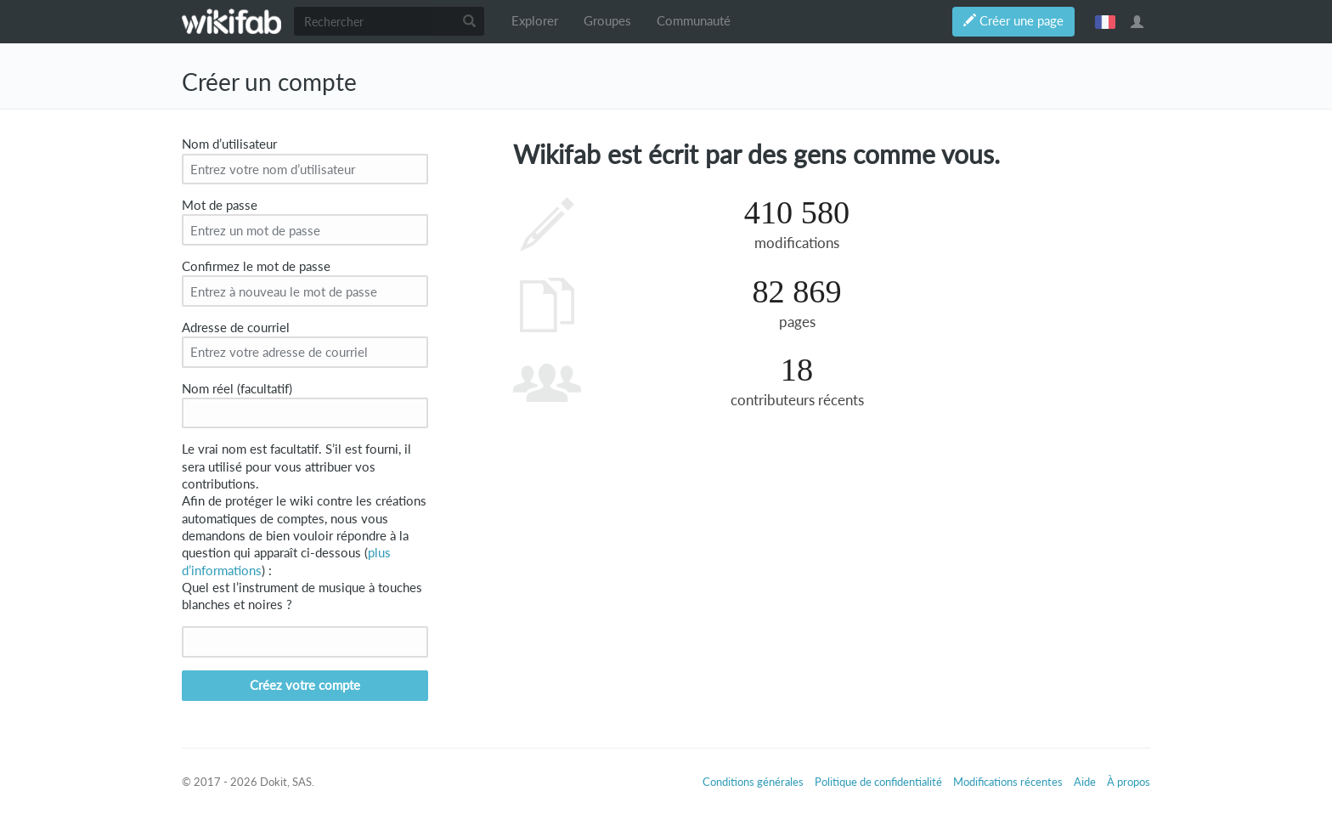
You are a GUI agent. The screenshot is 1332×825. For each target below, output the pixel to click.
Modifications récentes (1008, 781)
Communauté (694, 21)
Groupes (607, 21)
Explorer (534, 21)
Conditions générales (753, 781)
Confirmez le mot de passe (256, 266)
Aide (1085, 781)
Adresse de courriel (236, 327)
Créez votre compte (305, 685)
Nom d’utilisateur (229, 144)
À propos (1128, 781)
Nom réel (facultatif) (237, 388)
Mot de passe (219, 205)
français (1105, 21)
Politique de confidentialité (878, 781)
